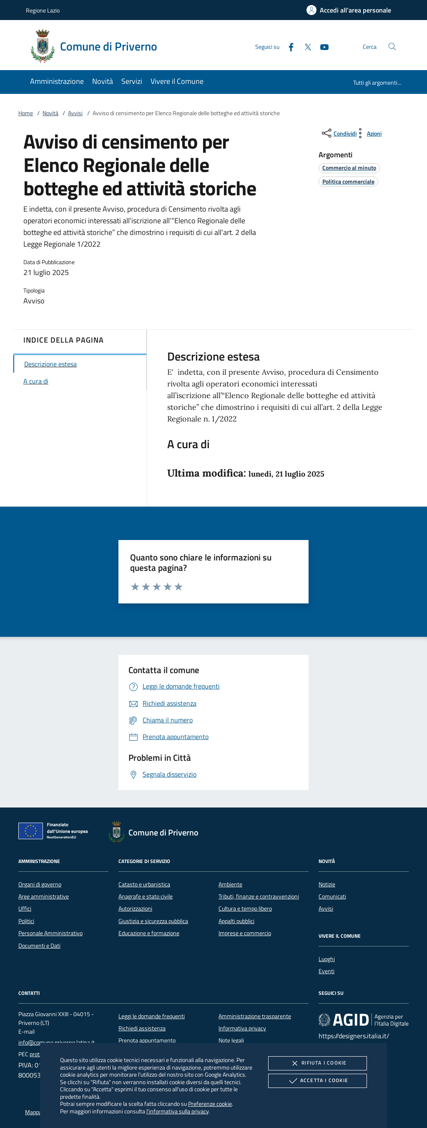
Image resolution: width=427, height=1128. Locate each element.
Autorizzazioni (135, 908)
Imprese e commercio (245, 933)
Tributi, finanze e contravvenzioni (259, 896)
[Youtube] (321, 46)
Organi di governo (39, 884)
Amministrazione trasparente (255, 1016)
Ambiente (230, 884)
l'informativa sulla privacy (177, 1111)
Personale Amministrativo (50, 933)
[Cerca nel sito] (392, 47)
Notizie (327, 884)
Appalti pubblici (236, 921)
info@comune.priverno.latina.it (56, 1042)
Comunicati (332, 896)
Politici (26, 921)
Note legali (231, 1040)
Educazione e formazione (148, 933)
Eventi (326, 971)
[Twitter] (304, 46)
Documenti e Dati (39, 945)
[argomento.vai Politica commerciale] (348, 181)
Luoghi (327, 959)
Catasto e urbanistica (144, 884)
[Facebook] (287, 46)
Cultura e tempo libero (245, 908)
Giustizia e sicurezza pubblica (153, 921)
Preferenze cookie (210, 1103)
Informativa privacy (242, 1028)
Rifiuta (317, 1063)
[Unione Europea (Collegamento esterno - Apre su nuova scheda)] (55, 832)
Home (25, 113)
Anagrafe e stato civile (145, 896)
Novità (50, 113)
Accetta (317, 1081)
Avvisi (75, 113)
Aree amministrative (43, 896)
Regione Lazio (43, 10)
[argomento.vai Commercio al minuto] (349, 168)
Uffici (24, 908)
